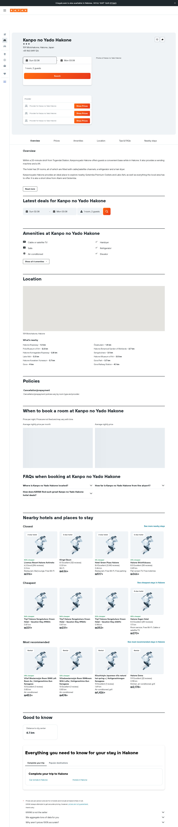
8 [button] (84, 77)
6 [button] (71, 77)
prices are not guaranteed (78, 788)
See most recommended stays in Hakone (146, 626)
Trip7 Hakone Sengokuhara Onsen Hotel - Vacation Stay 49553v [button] (39, 604)
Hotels (38, 821)
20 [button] (71, 90)
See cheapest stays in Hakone (151, 567)
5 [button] (64, 77)
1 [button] (84, 70)
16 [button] (44, 90)
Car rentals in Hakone (38, 764)
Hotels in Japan (62, 821)
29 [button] (84, 97)
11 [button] (58, 84)
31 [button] (51, 104)
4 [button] (57, 77)
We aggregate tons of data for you (95, 801)
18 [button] (58, 90)
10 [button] (51, 84)
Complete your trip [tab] (35, 747)
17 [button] (51, 90)
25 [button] (57, 97)
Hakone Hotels (103, 821)
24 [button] (51, 97)
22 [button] (84, 90)
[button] (175, 3)
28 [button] (77, 97)
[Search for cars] (4, 30)
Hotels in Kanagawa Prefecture (82, 821)
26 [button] (64, 97)
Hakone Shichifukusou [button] (140, 547)
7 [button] (77, 77)
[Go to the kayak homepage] (18, 10)
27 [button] (71, 97)
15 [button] (84, 84)
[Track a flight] (4, 44)
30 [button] (44, 104)
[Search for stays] (4, 25)
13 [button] (71, 84)
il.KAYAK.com (28, 821)
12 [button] (64, 84)
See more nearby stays (154, 510)
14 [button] (78, 84)
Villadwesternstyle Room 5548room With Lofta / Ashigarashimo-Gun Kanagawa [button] (76, 665)
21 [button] (78, 90)
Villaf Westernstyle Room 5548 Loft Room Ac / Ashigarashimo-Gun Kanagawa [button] (40, 665)
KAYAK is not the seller (95, 796)
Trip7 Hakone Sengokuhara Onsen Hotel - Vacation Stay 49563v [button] (75, 604)
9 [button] (44, 84)
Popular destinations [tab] (58, 747)
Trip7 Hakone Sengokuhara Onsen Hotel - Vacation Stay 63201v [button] (110, 604)
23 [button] (44, 97)
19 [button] (64, 90)
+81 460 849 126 (31, 35)
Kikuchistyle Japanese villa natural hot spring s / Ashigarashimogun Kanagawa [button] (110, 663)
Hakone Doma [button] (136, 660)
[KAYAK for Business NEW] (4, 50)
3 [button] (51, 77)
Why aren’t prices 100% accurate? (95, 806)
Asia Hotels (48, 821)
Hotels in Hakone (80, 764)
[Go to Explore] (4, 38)
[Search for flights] (4, 19)
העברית (113, 3)
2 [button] (44, 77)
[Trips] (4, 58)
